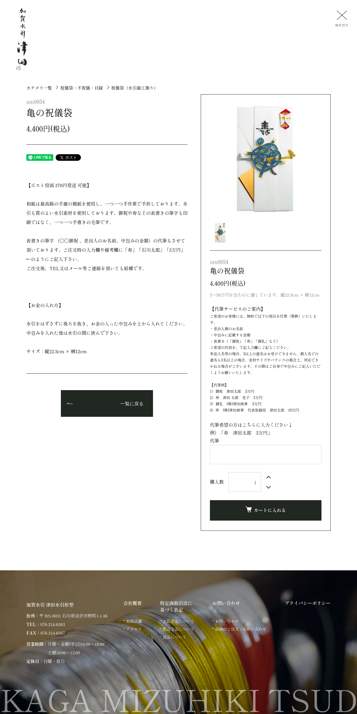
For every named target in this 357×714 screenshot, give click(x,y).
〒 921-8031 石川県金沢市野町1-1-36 (73, 616)
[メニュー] (341, 18)
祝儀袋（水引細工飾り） (134, 88)
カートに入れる (265, 509)
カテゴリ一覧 (39, 88)
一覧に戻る (131, 404)
